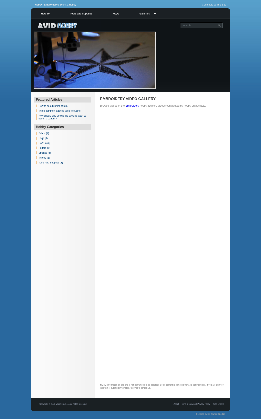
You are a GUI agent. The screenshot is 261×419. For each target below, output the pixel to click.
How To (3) (44, 143)
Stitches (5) (45, 152)
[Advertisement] (193, 60)
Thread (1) (44, 157)
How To (45, 13)
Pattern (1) (44, 148)
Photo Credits (218, 404)
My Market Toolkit (216, 414)
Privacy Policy (203, 404)
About (176, 404)
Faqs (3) (43, 138)
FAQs (116, 13)
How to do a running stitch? (53, 106)
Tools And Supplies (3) (51, 162)
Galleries (144, 13)
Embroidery (51, 4)
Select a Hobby (68, 4)
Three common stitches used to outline (60, 110)
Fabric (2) (44, 133)
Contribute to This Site (214, 4)
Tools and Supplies (81, 13)
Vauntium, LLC (62, 404)
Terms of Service (188, 404)
